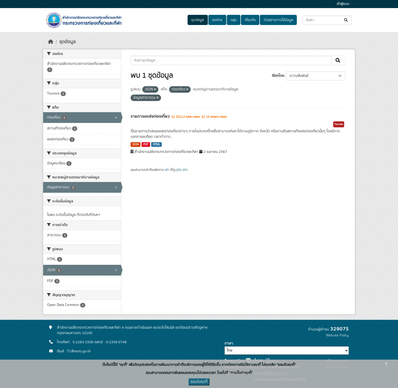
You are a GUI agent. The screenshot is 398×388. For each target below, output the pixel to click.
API (167, 169)
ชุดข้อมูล (197, 20)
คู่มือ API (181, 169)
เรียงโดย (278, 75)
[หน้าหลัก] (50, 42)
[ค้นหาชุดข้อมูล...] (327, 20)
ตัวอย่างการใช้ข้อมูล (278, 20)
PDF (145, 144)
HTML (156, 144)
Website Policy (337, 335)
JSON (135, 144)
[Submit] (346, 20)
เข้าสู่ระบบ (343, 4)
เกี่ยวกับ (250, 20)
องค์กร (217, 20)
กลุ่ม (233, 20)
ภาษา (228, 343)
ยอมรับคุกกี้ (199, 381)
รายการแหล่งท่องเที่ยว (151, 116)
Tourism (338, 124)
